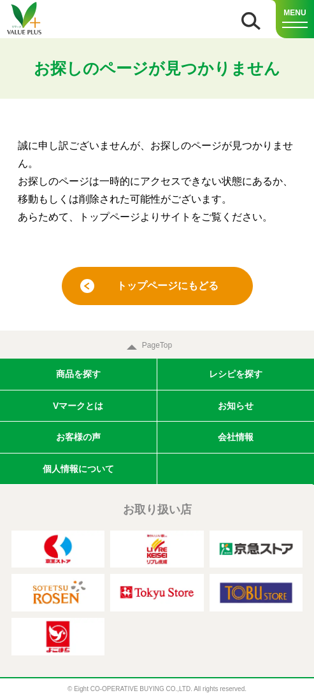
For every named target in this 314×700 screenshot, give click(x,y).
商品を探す (78, 374)
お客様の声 (78, 437)
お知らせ (235, 406)
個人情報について (78, 469)
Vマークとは (78, 406)
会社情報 (235, 437)
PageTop (157, 345)
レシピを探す (235, 374)
